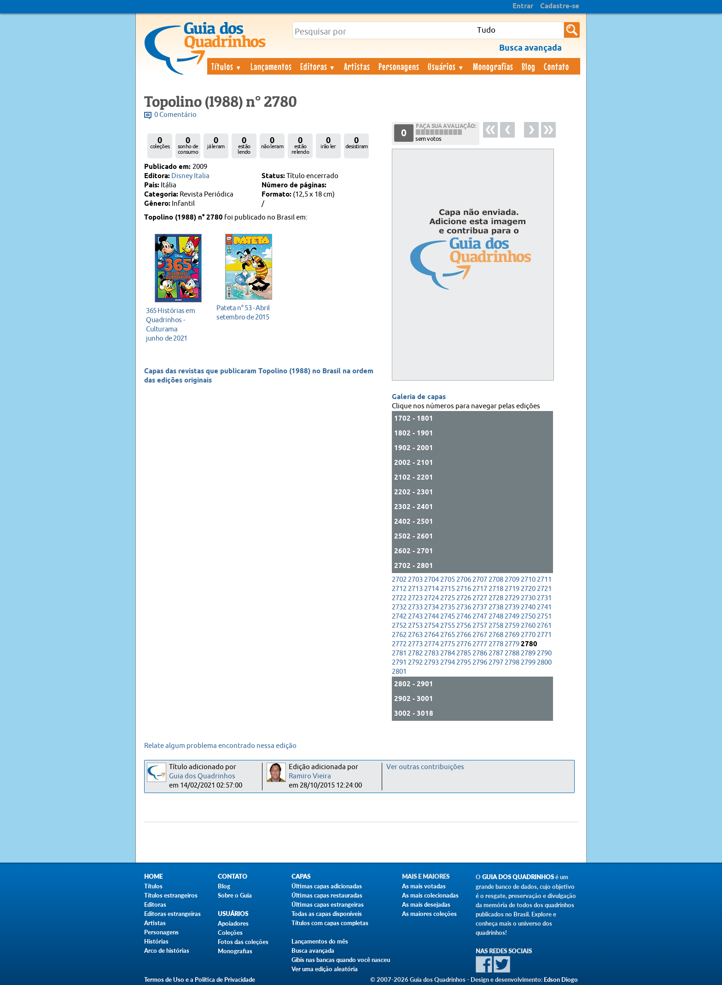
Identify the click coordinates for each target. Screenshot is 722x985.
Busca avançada (312, 950)
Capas (300, 876)
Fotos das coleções (243, 941)
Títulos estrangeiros (171, 895)
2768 (496, 635)
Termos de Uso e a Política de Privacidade (199, 979)
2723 (415, 598)
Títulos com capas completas (329, 923)
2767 (479, 635)
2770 (528, 635)
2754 (431, 625)
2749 (512, 616)
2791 (399, 662)
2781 (399, 653)
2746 (463, 616)
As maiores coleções (429, 913)
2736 (463, 607)
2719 (512, 589)
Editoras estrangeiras (172, 913)
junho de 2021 (175, 324)
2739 (512, 607)
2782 (415, 653)
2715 (447, 589)
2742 (399, 616)
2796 (479, 662)
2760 (528, 625)
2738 (496, 607)
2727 (479, 598)
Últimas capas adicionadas (326, 886)
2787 (496, 653)
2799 (528, 662)
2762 (399, 635)
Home (153, 876)
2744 (431, 616)
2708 (496, 579)
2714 (431, 589)
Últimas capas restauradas (326, 895)
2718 (496, 589)
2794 (447, 662)
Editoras (318, 66)
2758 (496, 625)
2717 (479, 589)
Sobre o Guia (235, 895)
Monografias (493, 66)
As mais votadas (424, 886)
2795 (463, 662)
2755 (447, 625)
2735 (447, 607)
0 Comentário (175, 114)
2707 (479, 579)
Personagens (398, 66)
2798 (512, 662)
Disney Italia (190, 176)
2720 (528, 589)
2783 (431, 653)
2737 (479, 607)
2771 (544, 635)
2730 (528, 598)
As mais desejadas (426, 904)
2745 (447, 616)
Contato (556, 66)
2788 (512, 653)
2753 (415, 625)
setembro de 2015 (246, 312)
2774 (431, 644)
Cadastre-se (559, 6)
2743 (415, 616)
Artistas (357, 66)
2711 (544, 579)
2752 (399, 625)
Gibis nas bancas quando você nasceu (340, 959)
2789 (528, 653)
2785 (463, 653)
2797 (496, 662)
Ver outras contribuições (425, 767)
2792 (415, 662)
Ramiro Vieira (310, 776)
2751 (544, 616)
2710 (528, 579)
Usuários (446, 66)
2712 (399, 589)
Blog (529, 66)
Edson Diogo (561, 979)
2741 (544, 607)
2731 (544, 598)
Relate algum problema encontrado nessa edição (220, 746)
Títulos (226, 66)
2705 (447, 579)
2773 (415, 644)
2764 (431, 635)
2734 (431, 607)
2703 (415, 579)
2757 (479, 625)
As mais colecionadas (430, 895)
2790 (544, 653)
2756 (463, 625)
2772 (399, 644)
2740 (528, 607)
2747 (479, 616)
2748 (496, 616)
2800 (544, 662)
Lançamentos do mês (319, 941)
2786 (479, 653)
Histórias (156, 941)
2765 (447, 635)
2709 (512, 579)
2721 (544, 589)
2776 (463, 644)
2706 (463, 579)
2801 (399, 671)
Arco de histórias (166, 950)
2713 (415, 589)
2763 (415, 635)
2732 (399, 607)
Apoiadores (233, 923)
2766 (463, 635)
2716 (463, 589)
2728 (496, 598)
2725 (447, 598)
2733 (415, 607)
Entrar (522, 6)
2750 (528, 616)
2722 (399, 598)
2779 (512, 644)
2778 (496, 644)
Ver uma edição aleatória (324, 969)
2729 (512, 598)
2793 (431, 662)
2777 (479, 644)
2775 (447, 644)
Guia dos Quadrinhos (202, 776)
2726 (463, 598)
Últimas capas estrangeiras (327, 904)
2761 (544, 625)
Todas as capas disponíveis (326, 913)
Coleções (230, 932)
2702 (399, 579)
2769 (512, 635)
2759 (512, 625)
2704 (431, 579)
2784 (447, 653)
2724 (431, 598)
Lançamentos (271, 66)
